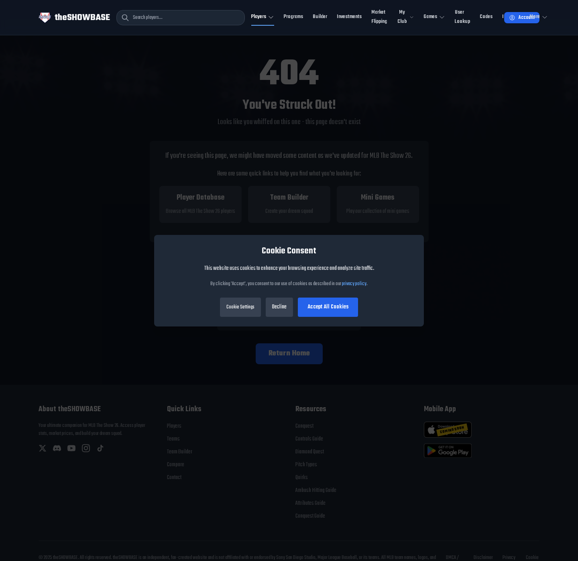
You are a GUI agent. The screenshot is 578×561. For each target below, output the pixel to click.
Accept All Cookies (327, 307)
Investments (349, 16)
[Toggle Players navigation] (262, 17)
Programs (293, 16)
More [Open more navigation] (538, 16)
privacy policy (354, 284)
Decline (279, 307)
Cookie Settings (240, 307)
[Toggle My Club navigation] (405, 17)
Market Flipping (379, 17)
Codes (486, 16)
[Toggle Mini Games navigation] (434, 17)
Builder (320, 16)
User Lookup (462, 17)
